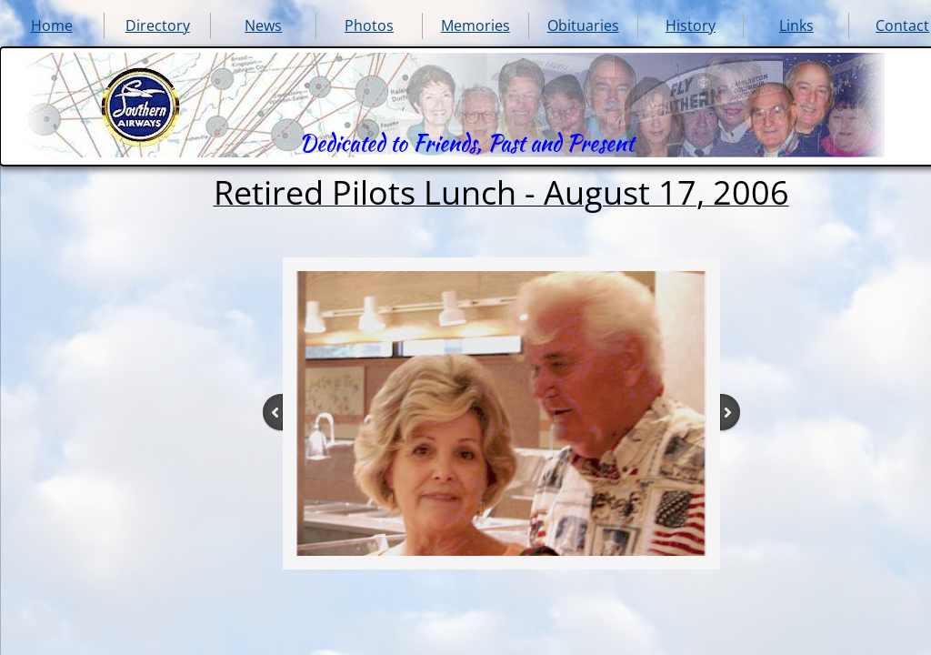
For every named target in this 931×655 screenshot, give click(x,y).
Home (52, 25)
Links (796, 25)
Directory (157, 25)
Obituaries (583, 25)
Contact (902, 25)
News (263, 25)
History (691, 25)
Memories (475, 25)
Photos (369, 25)
